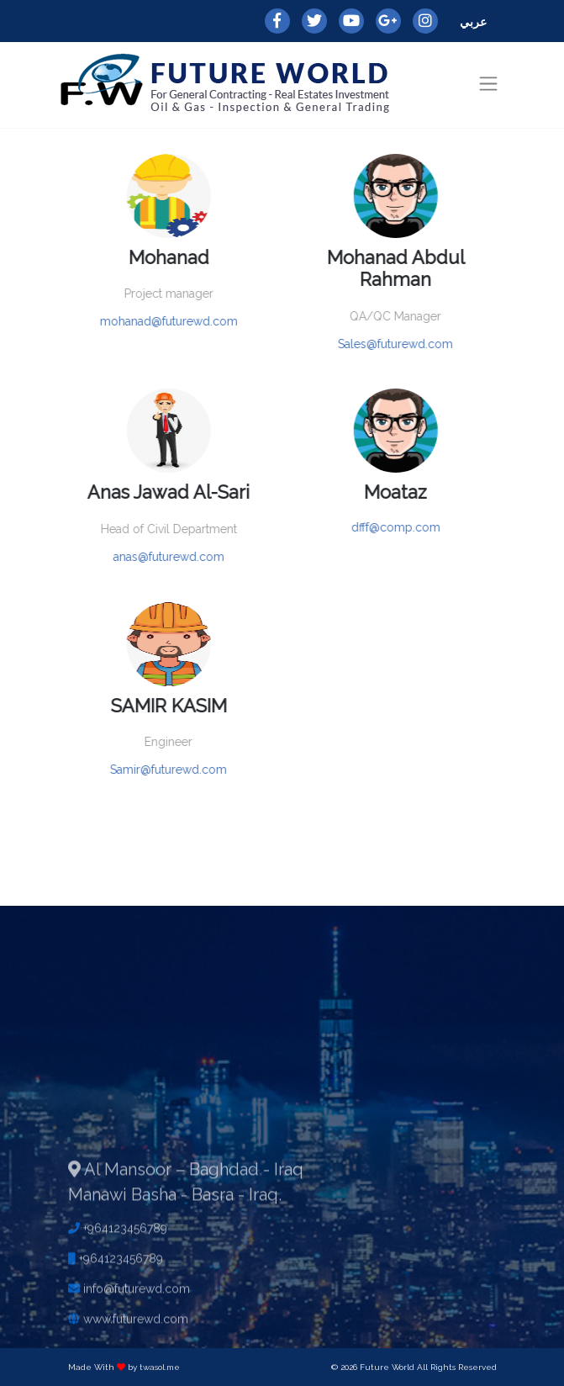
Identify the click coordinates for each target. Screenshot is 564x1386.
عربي (473, 22)
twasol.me (160, 1367)
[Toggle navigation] (488, 83)
